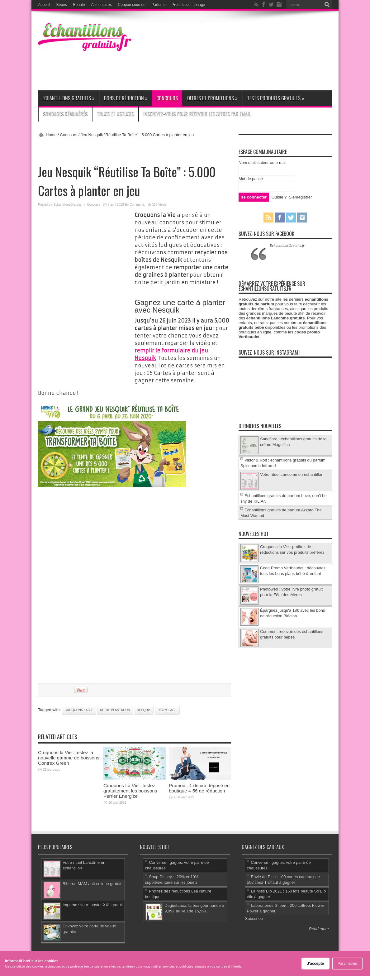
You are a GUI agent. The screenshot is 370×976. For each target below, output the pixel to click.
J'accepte (315, 963)
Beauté (79, 4)
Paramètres (347, 963)
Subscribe (254, 918)
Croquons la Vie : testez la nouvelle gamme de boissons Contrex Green (68, 758)
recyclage (167, 710)
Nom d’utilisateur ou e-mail (263, 162)
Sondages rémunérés (65, 113)
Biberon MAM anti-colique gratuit (92, 883)
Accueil (44, 4)
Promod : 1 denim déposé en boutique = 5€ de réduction (199, 788)
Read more (319, 928)
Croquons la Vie (79, 710)
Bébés (61, 4)
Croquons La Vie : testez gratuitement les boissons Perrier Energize (130, 791)
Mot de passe (251, 178)
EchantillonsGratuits (67, 204)
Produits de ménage (188, 4)
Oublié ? (279, 197)
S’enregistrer (300, 197)
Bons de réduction (126, 98)
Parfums (158, 4)
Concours (167, 98)
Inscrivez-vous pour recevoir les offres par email (197, 113)
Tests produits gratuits (275, 98)
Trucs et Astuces (115, 113)
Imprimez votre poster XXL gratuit (93, 904)
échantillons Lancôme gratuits (275, 318)
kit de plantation (115, 710)
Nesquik (144, 710)
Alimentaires (101, 4)
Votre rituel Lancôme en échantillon (291, 474)
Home (51, 134)
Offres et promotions (212, 98)
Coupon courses (131, 4)
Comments (137, 204)
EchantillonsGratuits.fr (287, 245)
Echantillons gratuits (68, 98)
